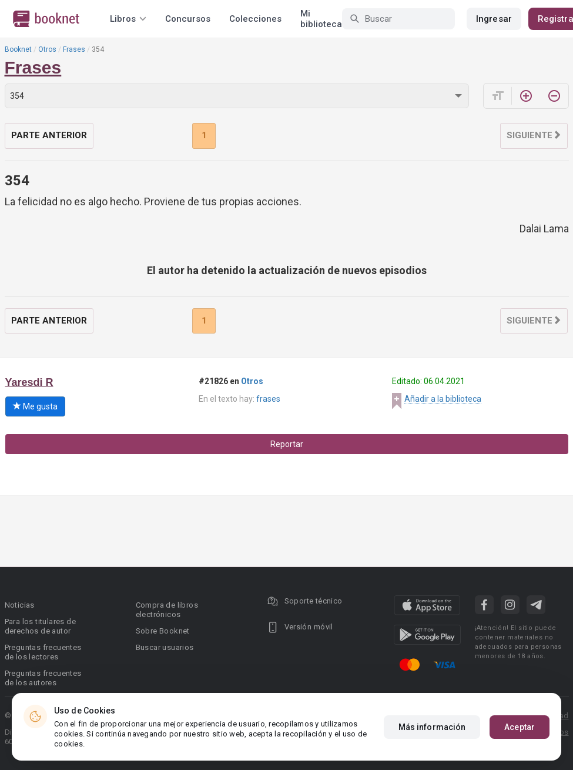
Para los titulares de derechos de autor (40, 626)
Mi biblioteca (321, 18)
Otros (47, 49)
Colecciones (255, 19)
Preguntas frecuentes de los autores (43, 678)
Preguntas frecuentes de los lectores (43, 652)
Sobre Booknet (163, 630)
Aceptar (519, 727)
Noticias (20, 605)
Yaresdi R (29, 382)
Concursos (187, 19)
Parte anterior (49, 135)
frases (268, 399)
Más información (432, 727)
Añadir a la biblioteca (442, 399)
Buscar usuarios (165, 647)
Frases (74, 49)
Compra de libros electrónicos (167, 610)
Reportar (286, 444)
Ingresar (494, 19)
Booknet (18, 49)
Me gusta (35, 406)
